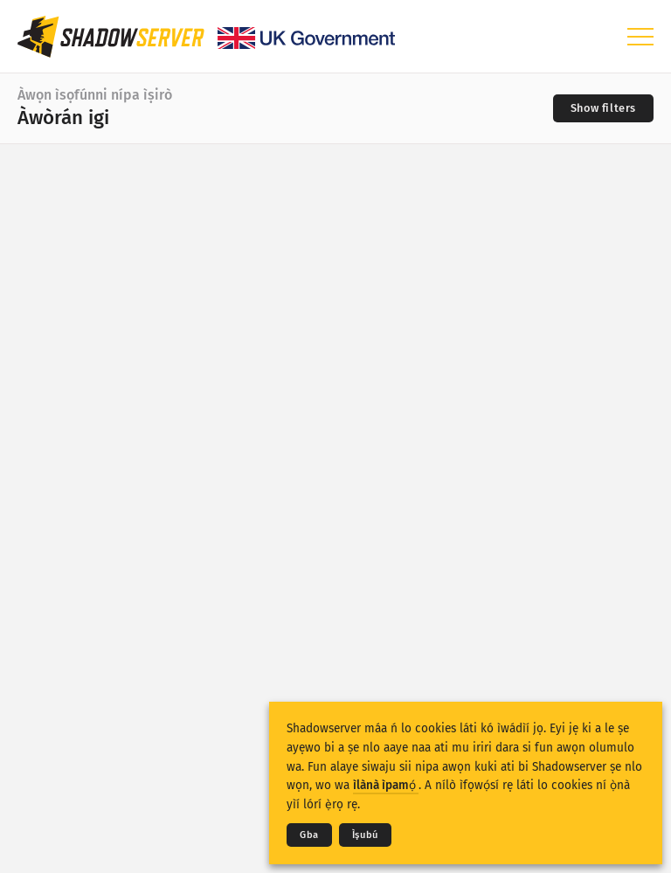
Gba (309, 835)
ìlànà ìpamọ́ (386, 785)
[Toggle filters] (603, 108)
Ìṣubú (365, 835)
